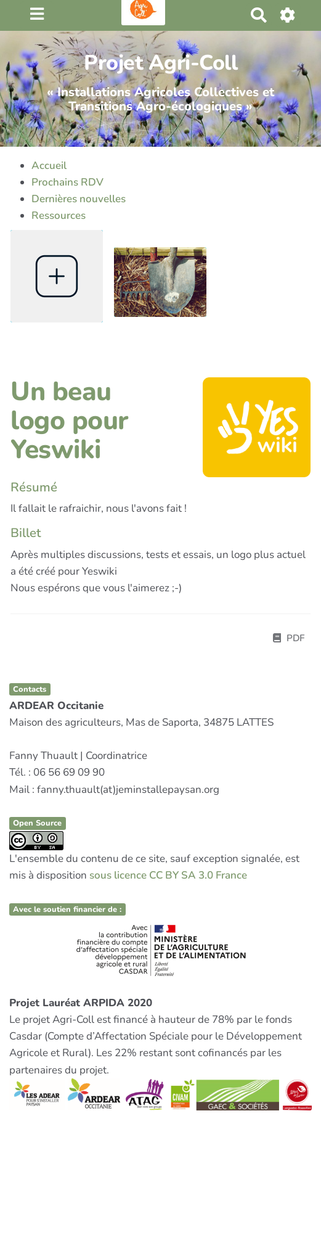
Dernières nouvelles (78, 199)
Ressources (58, 215)
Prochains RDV (67, 182)
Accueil (49, 165)
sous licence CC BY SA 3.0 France (168, 875)
